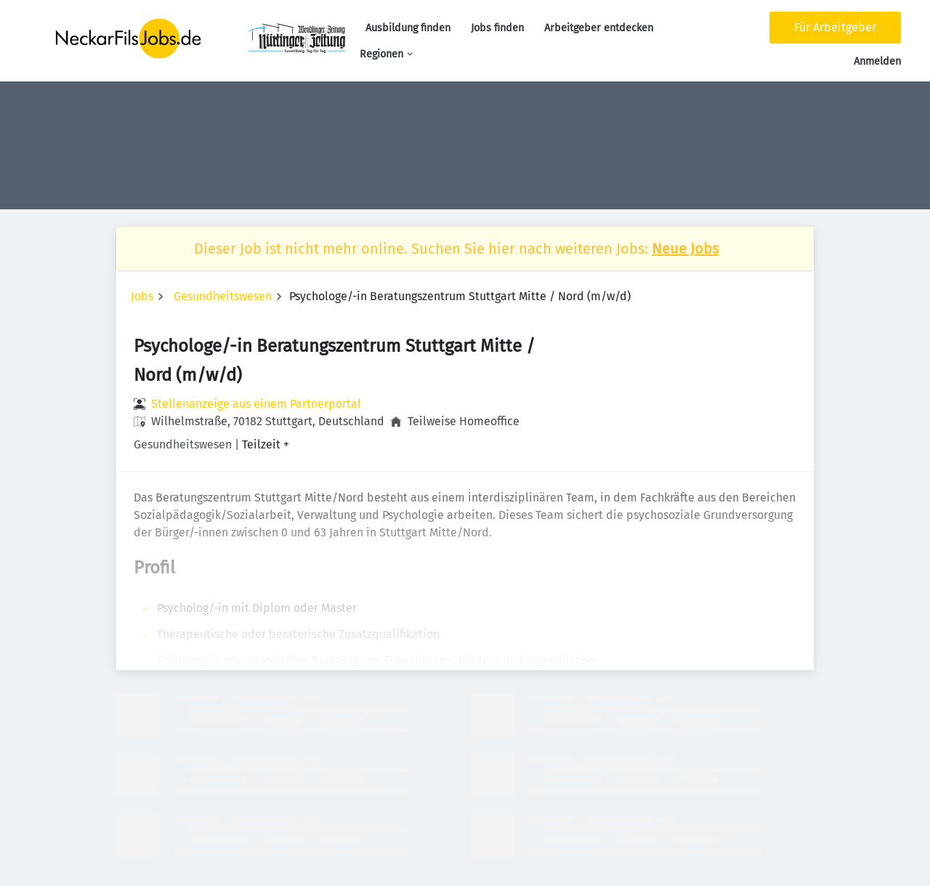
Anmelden (877, 61)
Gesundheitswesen (223, 296)
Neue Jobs (685, 248)
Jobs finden (497, 28)
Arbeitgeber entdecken (598, 28)
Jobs (142, 296)
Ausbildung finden (407, 28)
